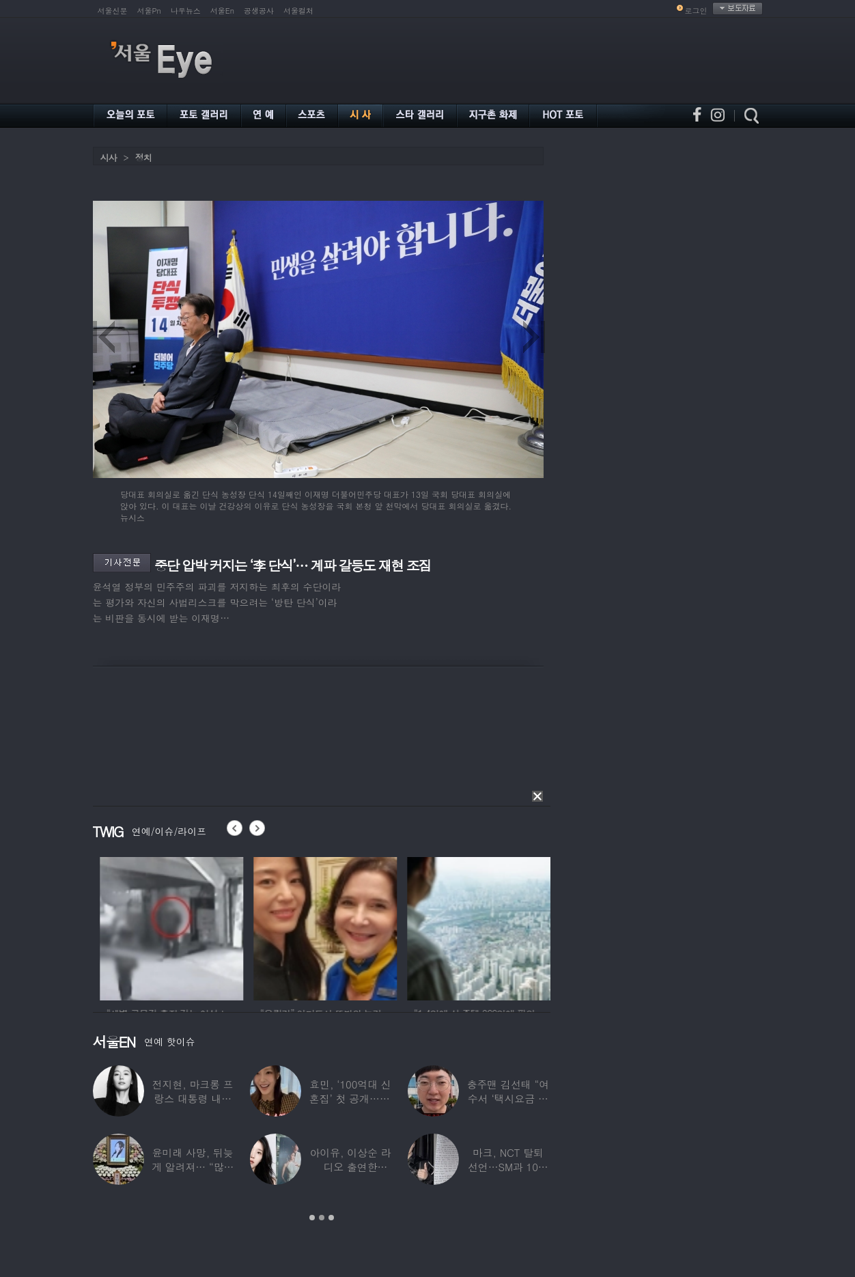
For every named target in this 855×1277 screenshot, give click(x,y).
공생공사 (259, 10)
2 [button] (321, 1217)
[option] (220, 926)
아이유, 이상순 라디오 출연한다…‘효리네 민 (350, 1166)
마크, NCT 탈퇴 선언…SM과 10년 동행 (508, 1166)
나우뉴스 (186, 10)
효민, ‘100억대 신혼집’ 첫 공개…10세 (350, 1098)
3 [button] (331, 1217)
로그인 (696, 10)
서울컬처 (298, 10)
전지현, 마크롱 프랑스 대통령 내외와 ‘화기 (193, 1098)
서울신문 (113, 10)
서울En (222, 10)
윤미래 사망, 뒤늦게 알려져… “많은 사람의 (193, 1166)
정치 (143, 157)
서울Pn (149, 10)
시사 (108, 157)
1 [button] (312, 1217)
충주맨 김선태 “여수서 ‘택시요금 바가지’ (508, 1098)
